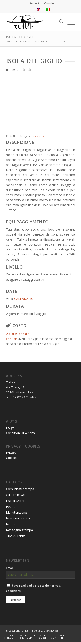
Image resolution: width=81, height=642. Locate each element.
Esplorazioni (39, 136)
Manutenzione (16, 512)
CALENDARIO (23, 299)
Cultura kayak (15, 495)
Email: (10, 568)
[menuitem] (34, 3)
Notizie (11, 524)
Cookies (11, 458)
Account (34, 3)
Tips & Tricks (15, 536)
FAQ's (10, 428)
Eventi (10, 506)
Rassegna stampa (19, 530)
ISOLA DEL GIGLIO (20, 37)
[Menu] (69, 22)
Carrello (49, 3)
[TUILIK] (33, 22)
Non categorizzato (20, 518)
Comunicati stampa (20, 489)
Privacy (11, 453)
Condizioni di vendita (20, 433)
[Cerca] (59, 22)
